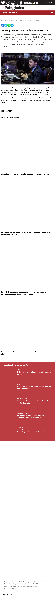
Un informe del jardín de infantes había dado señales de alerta (25, 353)
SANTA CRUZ (20, 384)
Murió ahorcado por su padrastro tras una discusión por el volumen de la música (32, 431)
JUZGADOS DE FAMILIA (22, 398)
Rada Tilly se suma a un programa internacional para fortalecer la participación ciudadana (23, 293)
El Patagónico (5, 20)
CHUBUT (19, 369)
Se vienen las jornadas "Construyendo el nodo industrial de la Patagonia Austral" (26, 233)
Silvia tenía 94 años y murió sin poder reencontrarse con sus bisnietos (30, 416)
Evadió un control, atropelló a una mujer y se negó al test (25, 174)
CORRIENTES (20, 427)
